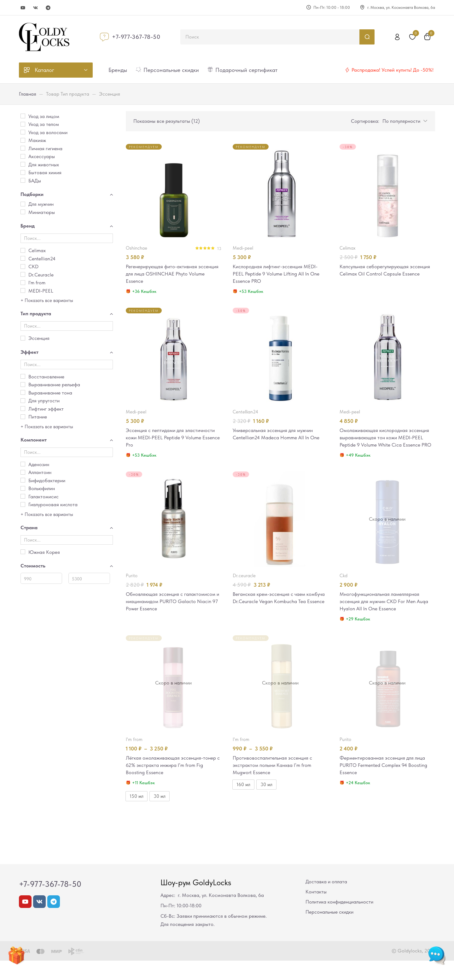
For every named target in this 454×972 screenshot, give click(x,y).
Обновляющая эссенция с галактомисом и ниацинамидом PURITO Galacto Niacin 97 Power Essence (173, 611)
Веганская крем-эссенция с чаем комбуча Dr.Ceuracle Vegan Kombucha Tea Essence (277, 611)
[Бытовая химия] (22, 172)
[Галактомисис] (22, 496)
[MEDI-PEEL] (22, 290)
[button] (403, 121)
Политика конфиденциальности (339, 913)
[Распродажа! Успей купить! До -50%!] (347, 70)
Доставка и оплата (326, 893)
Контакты (316, 903)
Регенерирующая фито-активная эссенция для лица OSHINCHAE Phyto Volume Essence (170, 274)
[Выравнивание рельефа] (22, 384)
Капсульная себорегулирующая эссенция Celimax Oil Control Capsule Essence (383, 274)
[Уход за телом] (22, 124)
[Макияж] (22, 140)
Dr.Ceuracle (244, 585)
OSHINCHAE (136, 248)
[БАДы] (22, 180)
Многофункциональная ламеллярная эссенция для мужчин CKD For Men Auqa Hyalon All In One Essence (387, 611)
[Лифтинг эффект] (22, 408)
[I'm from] (22, 282)
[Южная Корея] (22, 551)
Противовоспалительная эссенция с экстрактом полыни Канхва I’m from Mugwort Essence (274, 776)
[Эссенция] (22, 338)
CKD (343, 585)
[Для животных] (22, 164)
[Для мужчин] (22, 204)
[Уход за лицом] (22, 116)
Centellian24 (245, 413)
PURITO (131, 585)
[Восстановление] (22, 376)
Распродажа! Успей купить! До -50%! (393, 70)
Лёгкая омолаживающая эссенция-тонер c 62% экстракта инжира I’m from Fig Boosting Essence (173, 776)
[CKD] (22, 266)
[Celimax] (22, 250)
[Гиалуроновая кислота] (22, 504)
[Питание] (22, 416)
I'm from (134, 750)
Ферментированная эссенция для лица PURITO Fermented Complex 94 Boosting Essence (387, 776)
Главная (27, 94)
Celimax (347, 248)
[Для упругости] (22, 400)
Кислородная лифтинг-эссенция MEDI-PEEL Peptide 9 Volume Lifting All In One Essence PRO (278, 274)
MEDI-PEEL (243, 248)
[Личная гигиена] (22, 148)
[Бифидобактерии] (22, 480)
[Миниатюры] (22, 212)
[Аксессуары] (22, 156)
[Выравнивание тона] (22, 392)
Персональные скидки (329, 923)
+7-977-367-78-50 (136, 36)
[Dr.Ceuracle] (22, 274)
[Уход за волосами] (22, 132)
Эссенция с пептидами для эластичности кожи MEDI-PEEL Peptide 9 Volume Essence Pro (173, 439)
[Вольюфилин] (22, 488)
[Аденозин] (22, 464)
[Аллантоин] (22, 472)
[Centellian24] (22, 258)
